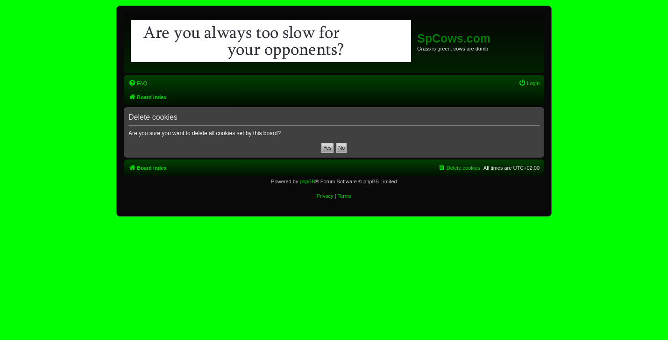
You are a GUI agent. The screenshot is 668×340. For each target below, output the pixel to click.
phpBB (307, 181)
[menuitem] (137, 83)
